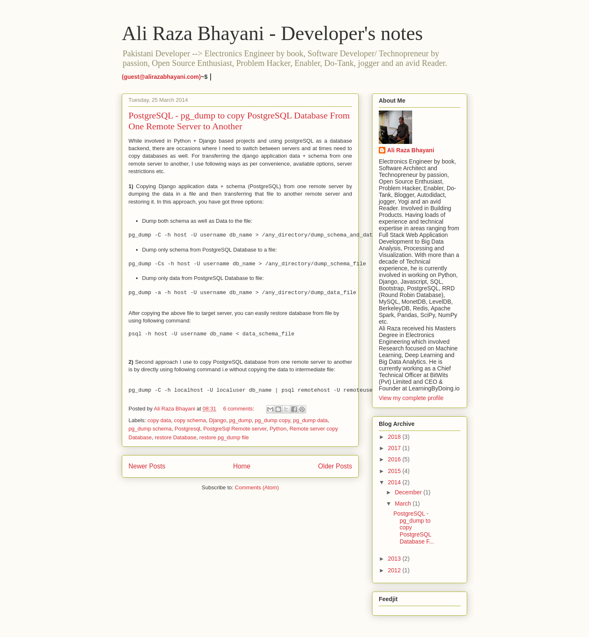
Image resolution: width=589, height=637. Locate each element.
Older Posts (335, 466)
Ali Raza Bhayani (410, 150)
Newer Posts (146, 466)
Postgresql (187, 429)
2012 (395, 570)
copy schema (190, 420)
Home (242, 466)
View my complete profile (411, 398)
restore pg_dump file (224, 437)
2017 (395, 448)
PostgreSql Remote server (235, 429)
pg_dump (240, 420)
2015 (395, 471)
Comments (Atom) (257, 487)
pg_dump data (310, 420)
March (404, 503)
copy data (159, 420)
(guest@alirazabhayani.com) (161, 76)
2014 (395, 482)
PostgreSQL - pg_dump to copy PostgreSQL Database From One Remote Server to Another (239, 120)
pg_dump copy (272, 420)
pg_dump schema (149, 429)
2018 (395, 436)
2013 (395, 558)
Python (277, 429)
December (409, 492)
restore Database (175, 437)
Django (217, 420)
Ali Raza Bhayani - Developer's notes (272, 33)
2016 (395, 459)
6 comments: (239, 408)
